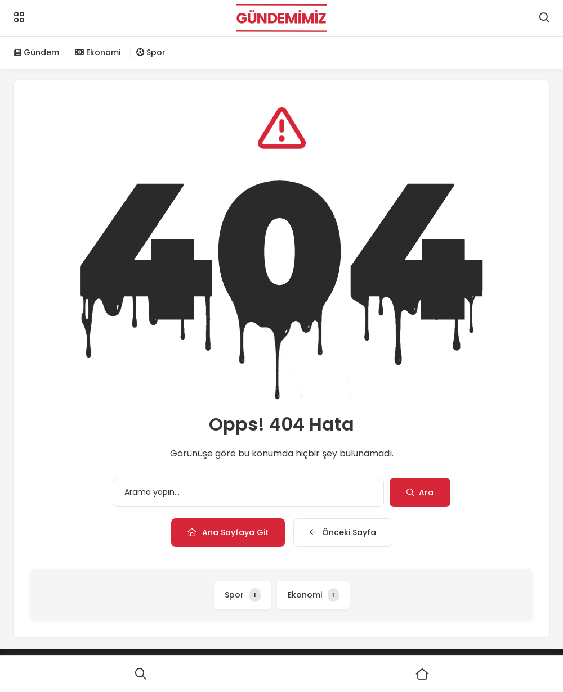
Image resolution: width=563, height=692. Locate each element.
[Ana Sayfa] (422, 674)
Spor (151, 52)
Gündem (36, 52)
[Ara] (141, 674)
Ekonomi (97, 52)
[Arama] (544, 18)
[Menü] (19, 17)
